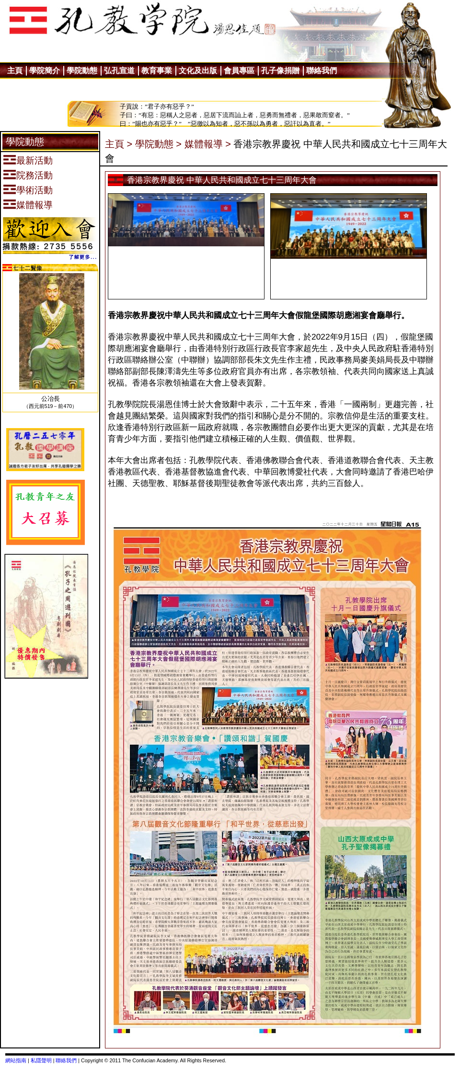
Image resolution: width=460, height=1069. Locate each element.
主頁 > (118, 144)
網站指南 (15, 1060)
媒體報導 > (207, 144)
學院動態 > (158, 144)
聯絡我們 (66, 1060)
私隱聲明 (41, 1060)
